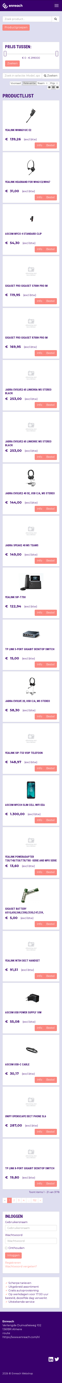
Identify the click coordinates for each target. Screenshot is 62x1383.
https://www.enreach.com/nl (21, 1337)
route (6, 1333)
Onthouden (14, 1248)
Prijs (54, 83)
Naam (43, 83)
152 (34, 1200)
